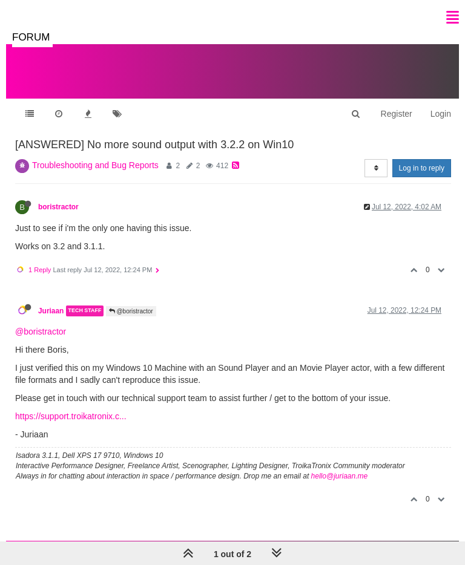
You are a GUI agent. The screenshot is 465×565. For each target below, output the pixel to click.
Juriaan (51, 311)
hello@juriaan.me (339, 476)
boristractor (58, 207)
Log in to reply (421, 168)
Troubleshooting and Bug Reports (95, 165)
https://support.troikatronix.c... (71, 416)
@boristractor (131, 311)
